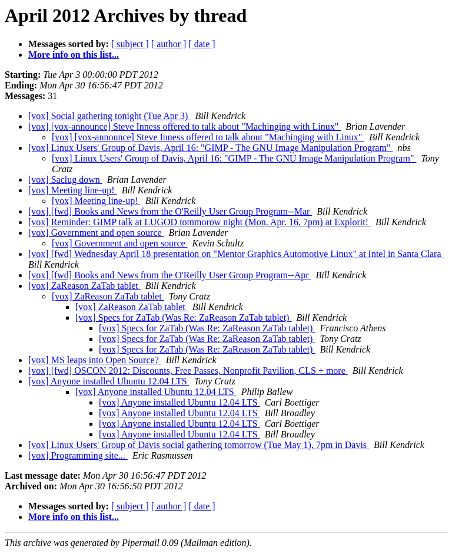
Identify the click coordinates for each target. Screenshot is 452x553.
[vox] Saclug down (65, 180)
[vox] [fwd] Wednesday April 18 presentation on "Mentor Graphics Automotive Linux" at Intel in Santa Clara (236, 254)
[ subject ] (130, 44)
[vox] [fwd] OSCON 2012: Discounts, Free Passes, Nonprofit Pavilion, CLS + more (188, 371)
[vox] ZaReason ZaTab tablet (84, 286)
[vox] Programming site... (78, 455)
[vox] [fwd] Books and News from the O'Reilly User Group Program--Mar (170, 211)
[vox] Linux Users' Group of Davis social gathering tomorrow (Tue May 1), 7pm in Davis (198, 445)
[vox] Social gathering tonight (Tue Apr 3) (109, 116)
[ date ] (201, 44)
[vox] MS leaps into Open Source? (94, 360)
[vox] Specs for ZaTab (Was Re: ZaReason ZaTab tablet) (183, 317)
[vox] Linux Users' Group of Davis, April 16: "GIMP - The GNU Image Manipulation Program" (210, 148)
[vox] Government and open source (96, 233)
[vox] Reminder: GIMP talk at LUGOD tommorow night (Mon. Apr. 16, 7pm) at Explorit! (199, 222)
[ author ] (169, 44)
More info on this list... (73, 55)
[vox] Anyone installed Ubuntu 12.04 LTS (109, 381)
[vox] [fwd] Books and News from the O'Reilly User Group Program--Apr (169, 275)
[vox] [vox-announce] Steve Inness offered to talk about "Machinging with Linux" (184, 126)
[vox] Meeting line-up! (72, 190)
